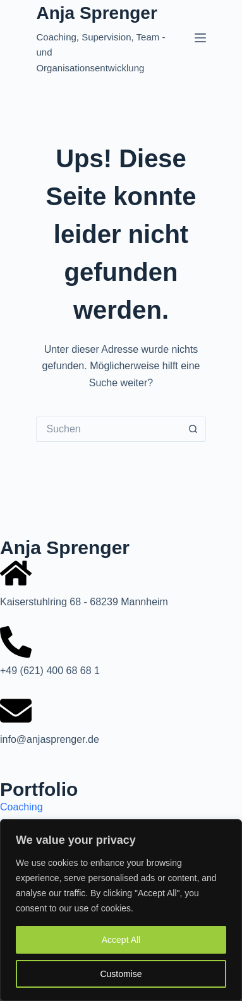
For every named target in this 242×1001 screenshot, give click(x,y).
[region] (121, 910)
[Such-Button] (193, 429)
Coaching (21, 807)
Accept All (121, 940)
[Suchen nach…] (108, 429)
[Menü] (200, 38)
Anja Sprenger (96, 13)
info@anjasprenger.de (49, 739)
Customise (121, 974)
